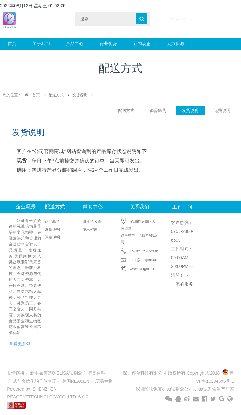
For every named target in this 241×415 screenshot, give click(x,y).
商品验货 (158, 110)
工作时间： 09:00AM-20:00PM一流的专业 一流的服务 (182, 266)
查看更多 (19, 343)
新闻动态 (142, 43)
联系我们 (139, 206)
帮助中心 (93, 206)
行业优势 (108, 43)
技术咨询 (90, 229)
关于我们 (41, 43)
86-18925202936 (144, 251)
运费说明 (222, 110)
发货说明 (79, 95)
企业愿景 (26, 206)
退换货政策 (92, 221)
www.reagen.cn (142, 268)
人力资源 (175, 43)
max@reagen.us (138, 260)
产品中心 (74, 43)
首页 (12, 43)
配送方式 (56, 95)
